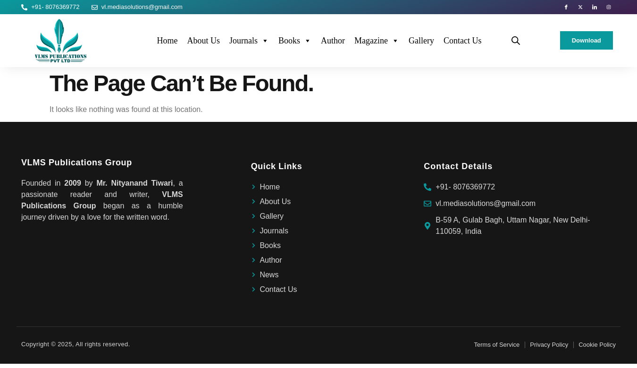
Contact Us (463, 45)
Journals (249, 44)
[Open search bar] (515, 45)
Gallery (421, 45)
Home (167, 45)
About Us (203, 45)
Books (294, 44)
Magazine (376, 44)
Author (333, 45)
